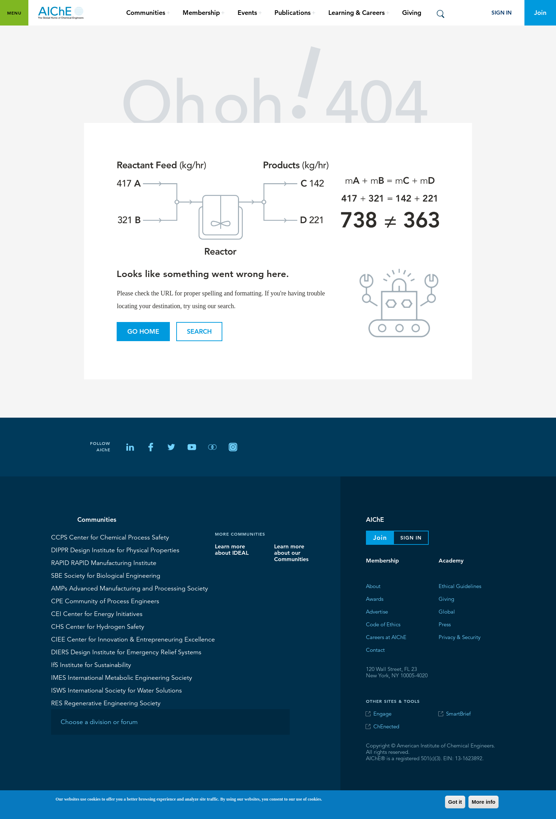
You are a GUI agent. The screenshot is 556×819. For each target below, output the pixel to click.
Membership (382, 560)
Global (447, 611)
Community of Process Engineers (105, 601)
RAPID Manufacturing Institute (103, 562)
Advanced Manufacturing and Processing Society (129, 588)
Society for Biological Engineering (105, 575)
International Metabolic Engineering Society (121, 677)
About (373, 586)
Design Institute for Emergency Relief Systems (126, 652)
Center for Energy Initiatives (97, 613)
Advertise (377, 611)
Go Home (143, 331)
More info (483, 802)
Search (199, 331)
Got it (455, 802)
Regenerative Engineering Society (106, 703)
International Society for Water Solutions (116, 690)
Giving (411, 13)
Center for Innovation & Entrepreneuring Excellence (133, 639)
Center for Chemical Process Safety (110, 537)
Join (540, 13)
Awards (374, 598)
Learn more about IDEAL (232, 549)
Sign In (501, 12)
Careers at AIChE (386, 637)
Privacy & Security (459, 637)
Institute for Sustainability (91, 664)
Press (445, 624)
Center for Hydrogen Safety (97, 626)
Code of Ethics (383, 624)
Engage (382, 713)
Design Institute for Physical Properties (115, 550)
